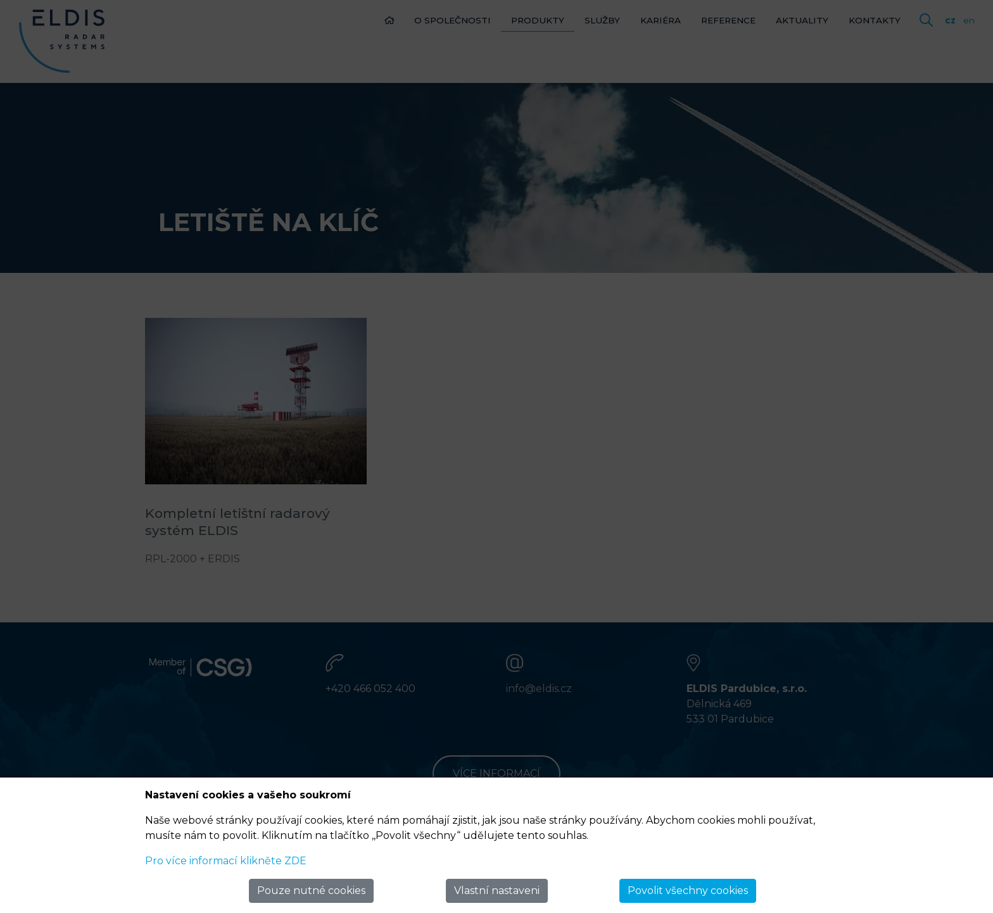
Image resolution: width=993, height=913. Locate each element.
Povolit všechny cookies (688, 891)
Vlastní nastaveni (497, 891)
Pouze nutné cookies (311, 891)
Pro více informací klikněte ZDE (226, 861)
